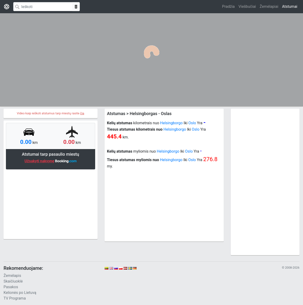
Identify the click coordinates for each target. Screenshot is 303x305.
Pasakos (11, 287)
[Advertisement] (50, 204)
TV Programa (15, 298)
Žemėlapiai (269, 6)
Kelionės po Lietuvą (20, 292)
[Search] (42, 6)
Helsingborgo (171, 123)
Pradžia (228, 6)
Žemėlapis (12, 275)
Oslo (192, 123)
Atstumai (289, 6)
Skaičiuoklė (13, 281)
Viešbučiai (247, 6)
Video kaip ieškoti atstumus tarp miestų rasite (50, 113)
